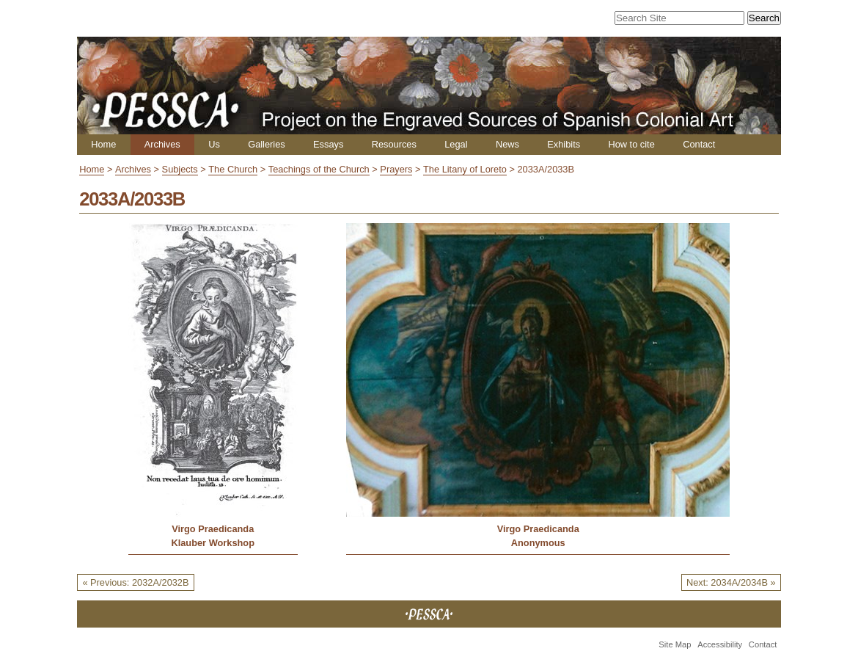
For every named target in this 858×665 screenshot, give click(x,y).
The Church (232, 169)
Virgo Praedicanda (213, 528)
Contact (699, 144)
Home (103, 144)
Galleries (266, 144)
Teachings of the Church (319, 169)
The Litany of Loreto (465, 169)
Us (214, 144)
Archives (162, 144)
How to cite (631, 144)
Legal (455, 144)
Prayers (396, 169)
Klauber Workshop (212, 542)
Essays (328, 144)
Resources (394, 144)
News (507, 144)
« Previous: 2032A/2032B (135, 582)
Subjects (180, 169)
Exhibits (563, 144)
